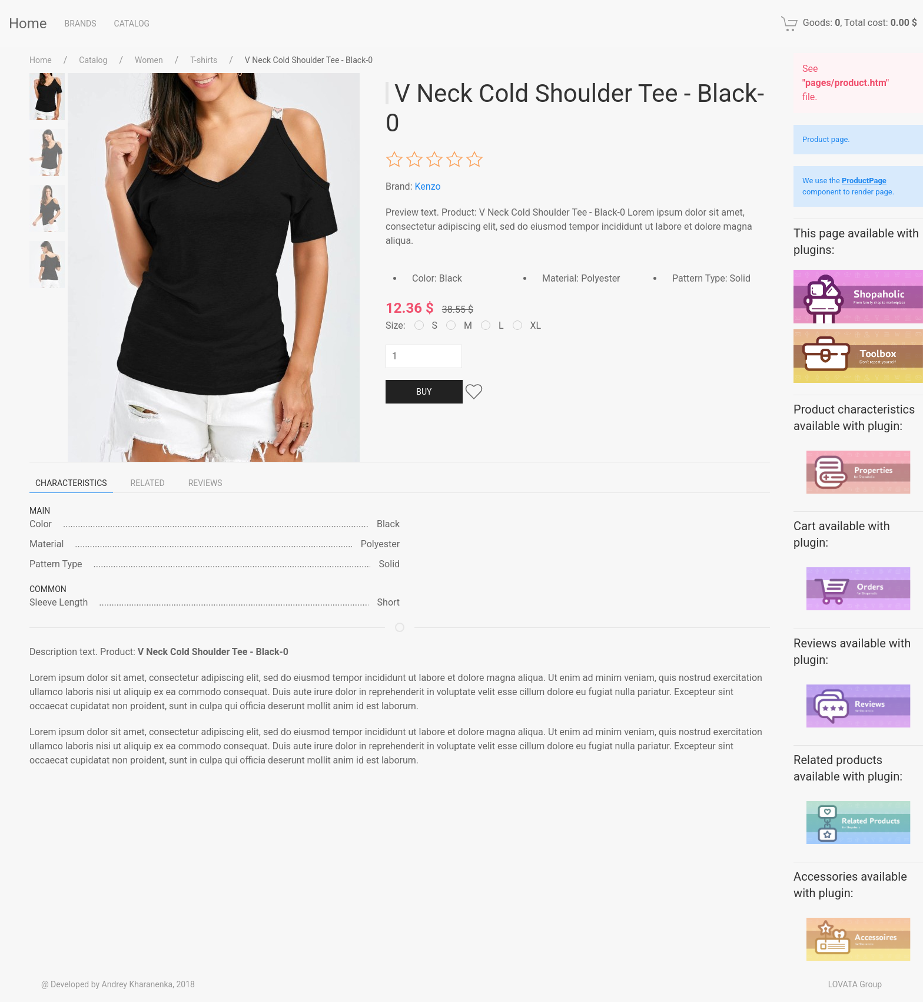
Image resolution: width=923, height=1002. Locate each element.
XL (527, 325)
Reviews (205, 483)
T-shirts (203, 60)
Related (148, 483)
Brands (81, 23)
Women (149, 60)
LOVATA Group (855, 984)
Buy (423, 391)
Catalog (132, 23)
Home (28, 23)
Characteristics (71, 483)
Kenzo (427, 186)
